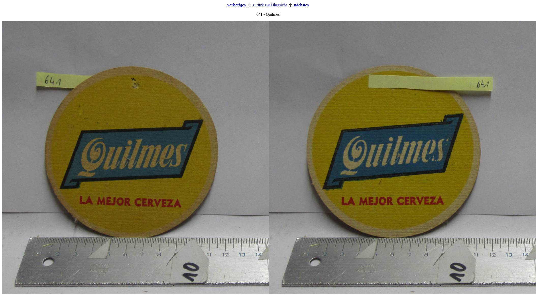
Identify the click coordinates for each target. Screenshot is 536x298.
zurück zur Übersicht (270, 5)
